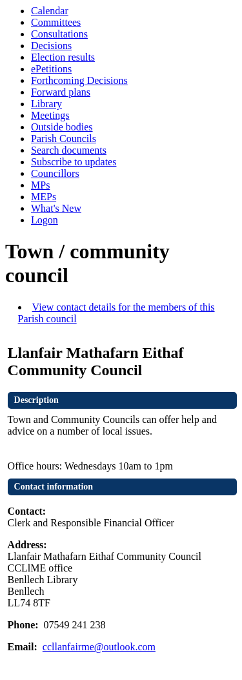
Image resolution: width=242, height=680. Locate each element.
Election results (63, 57)
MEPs (43, 196)
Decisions (51, 45)
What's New (56, 208)
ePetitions (51, 68)
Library (46, 103)
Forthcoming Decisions (79, 80)
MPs (40, 185)
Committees (56, 22)
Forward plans (60, 92)
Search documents (68, 150)
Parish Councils (63, 138)
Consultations (59, 33)
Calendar (49, 10)
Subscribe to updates (73, 161)
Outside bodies (62, 126)
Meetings (50, 115)
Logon (44, 219)
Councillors (55, 173)
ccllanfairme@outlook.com (99, 646)
